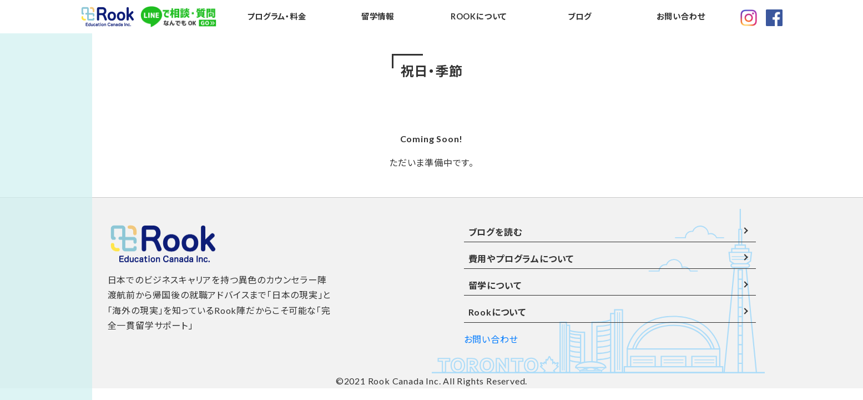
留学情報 (377, 16)
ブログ (579, 16)
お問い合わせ (681, 16)
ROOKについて (479, 16)
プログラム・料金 (276, 16)
